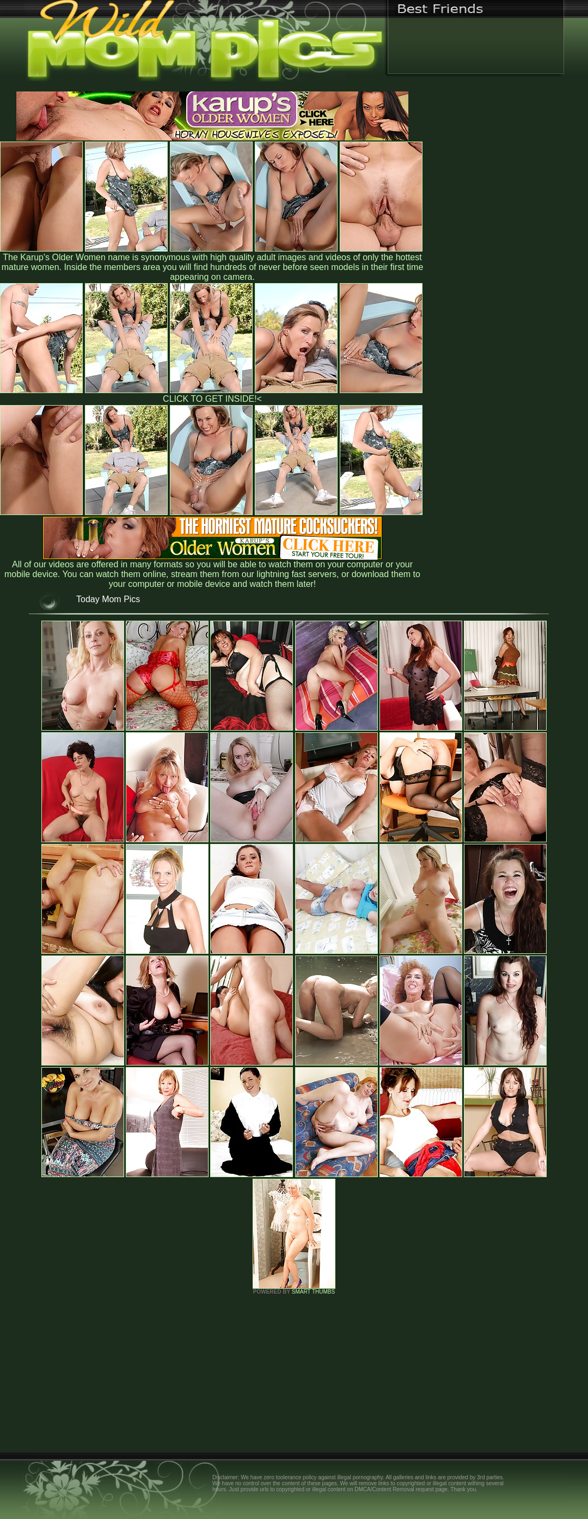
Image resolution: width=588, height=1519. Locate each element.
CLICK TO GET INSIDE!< (212, 398)
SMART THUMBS (313, 1292)
